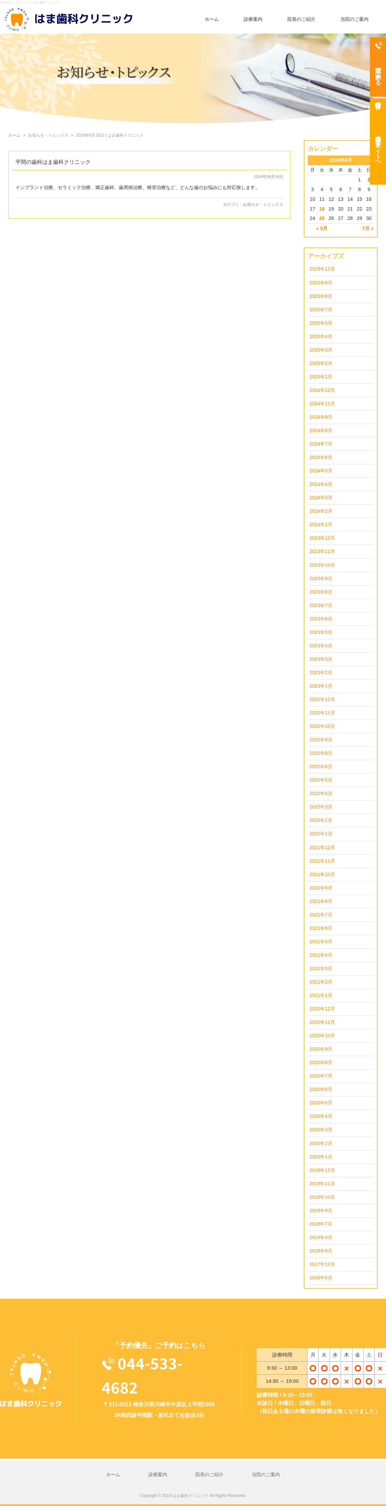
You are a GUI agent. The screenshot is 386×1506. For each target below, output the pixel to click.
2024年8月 (320, 430)
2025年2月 (320, 363)
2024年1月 (320, 524)
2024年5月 (320, 470)
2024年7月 (320, 444)
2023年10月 (322, 565)
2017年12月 (322, 1264)
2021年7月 (320, 914)
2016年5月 (320, 1277)
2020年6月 (320, 1089)
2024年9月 (320, 417)
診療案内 (253, 19)
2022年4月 (320, 793)
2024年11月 (322, 403)
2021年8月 (320, 901)
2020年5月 (320, 1102)
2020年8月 (320, 1062)
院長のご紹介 (301, 19)
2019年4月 (320, 1237)
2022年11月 (322, 713)
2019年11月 (322, 1183)
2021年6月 (320, 928)
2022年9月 (320, 739)
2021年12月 (322, 847)
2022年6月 (320, 766)
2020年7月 (320, 1076)
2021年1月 (320, 995)
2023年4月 (320, 645)
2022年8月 (320, 753)
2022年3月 (320, 807)
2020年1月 (320, 1156)
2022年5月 (320, 780)
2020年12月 (322, 1008)
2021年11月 (322, 861)
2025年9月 (320, 282)
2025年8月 (320, 296)
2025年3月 (320, 350)
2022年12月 (322, 699)
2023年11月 (322, 551)
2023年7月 (320, 605)
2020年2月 (320, 1143)
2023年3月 (320, 659)
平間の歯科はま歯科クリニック (53, 162)
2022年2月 (320, 820)
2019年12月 (322, 1170)
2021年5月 (320, 941)
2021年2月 (320, 982)
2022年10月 (322, 726)
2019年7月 (320, 1224)
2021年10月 (322, 874)
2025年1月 (320, 376)
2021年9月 (320, 888)
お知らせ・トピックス (263, 204)
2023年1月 (320, 686)
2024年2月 (320, 511)
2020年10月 (322, 1035)
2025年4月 (320, 336)
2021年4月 (320, 955)
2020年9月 (320, 1049)
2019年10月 (322, 1197)
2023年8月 (320, 592)
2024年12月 (322, 390)
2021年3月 (320, 968)
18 (322, 209)
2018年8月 (320, 1250)
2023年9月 (320, 578)
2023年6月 (320, 619)
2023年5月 (320, 632)
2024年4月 (320, 484)
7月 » (368, 228)
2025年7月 (320, 309)
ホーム (212, 19)
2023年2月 (320, 672)
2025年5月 (320, 323)
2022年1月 (320, 833)
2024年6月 (320, 457)
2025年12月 (322, 269)
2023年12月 (322, 538)
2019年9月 (320, 1210)
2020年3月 (320, 1129)
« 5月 (322, 228)
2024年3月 (320, 497)
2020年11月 (322, 1022)
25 (322, 218)
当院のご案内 (354, 19)
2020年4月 (320, 1116)
